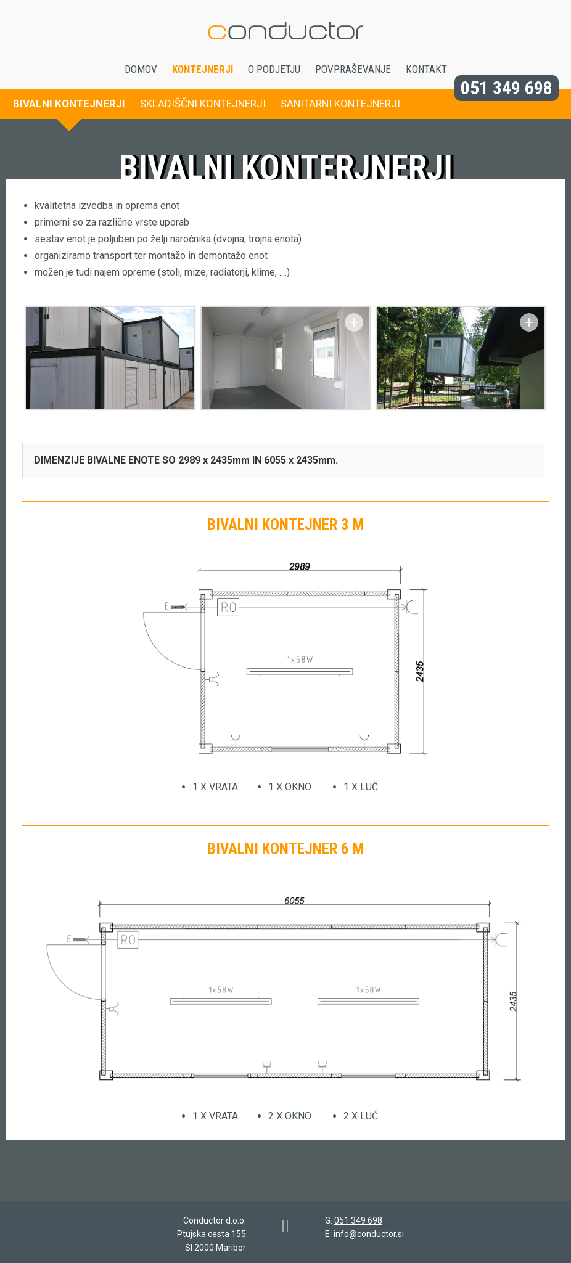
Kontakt (426, 69)
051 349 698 (507, 88)
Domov (141, 69)
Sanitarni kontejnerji (340, 103)
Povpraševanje (353, 69)
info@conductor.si (369, 1234)
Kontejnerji (202, 69)
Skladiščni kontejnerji (203, 103)
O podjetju (274, 69)
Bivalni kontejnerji (69, 103)
